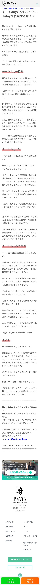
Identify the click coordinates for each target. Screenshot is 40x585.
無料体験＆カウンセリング (19, 559)
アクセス (26, 531)
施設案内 (9, 541)
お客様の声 (9, 536)
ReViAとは (9, 522)
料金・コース (10, 531)
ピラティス (27, 549)
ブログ (25, 526)
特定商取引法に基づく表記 (30, 544)
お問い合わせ (20, 567)
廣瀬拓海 (33, 8)
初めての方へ (10, 526)
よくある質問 (28, 522)
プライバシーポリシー (30, 537)
